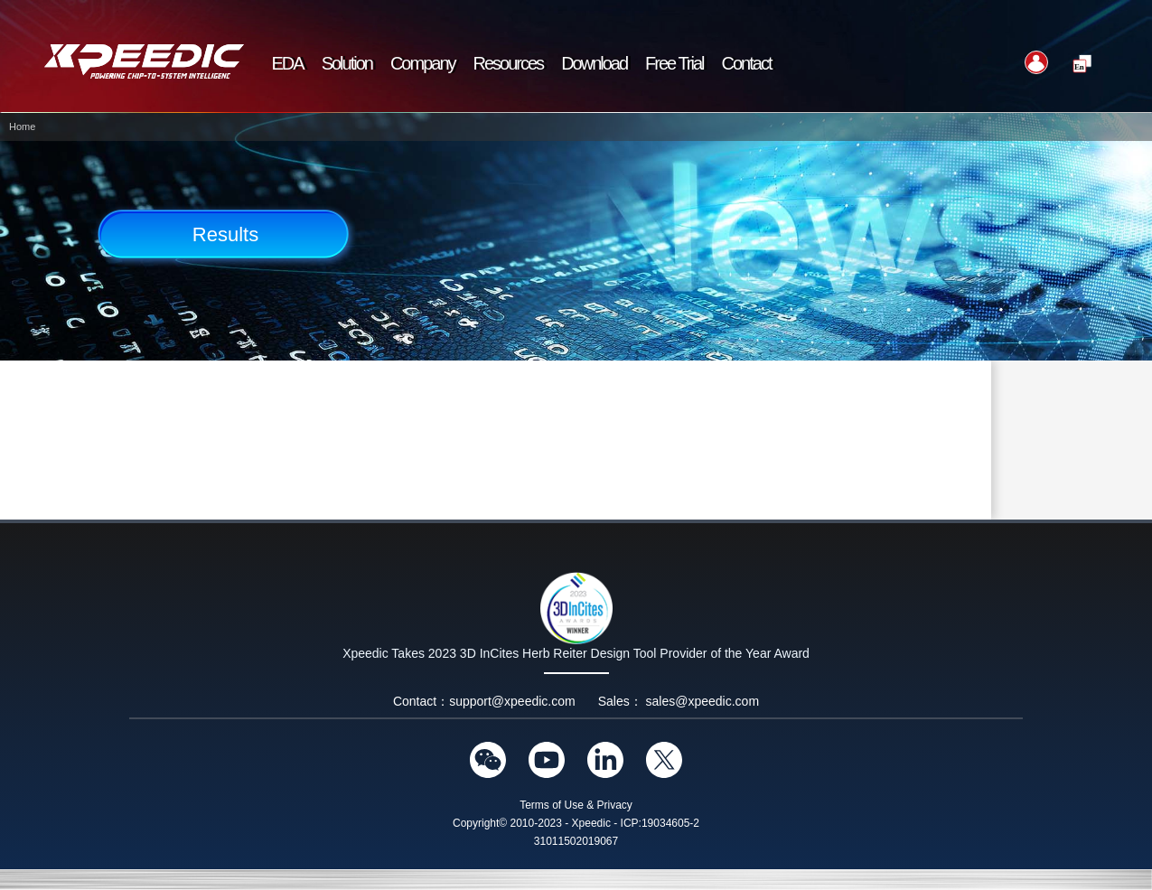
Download (594, 63)
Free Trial (674, 63)
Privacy (614, 805)
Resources (508, 63)
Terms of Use (552, 805)
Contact (747, 63)
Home (22, 126)
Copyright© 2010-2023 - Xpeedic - (535, 823)
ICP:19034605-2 (660, 823)
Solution (347, 63)
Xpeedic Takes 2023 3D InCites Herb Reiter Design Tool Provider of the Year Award (576, 653)
